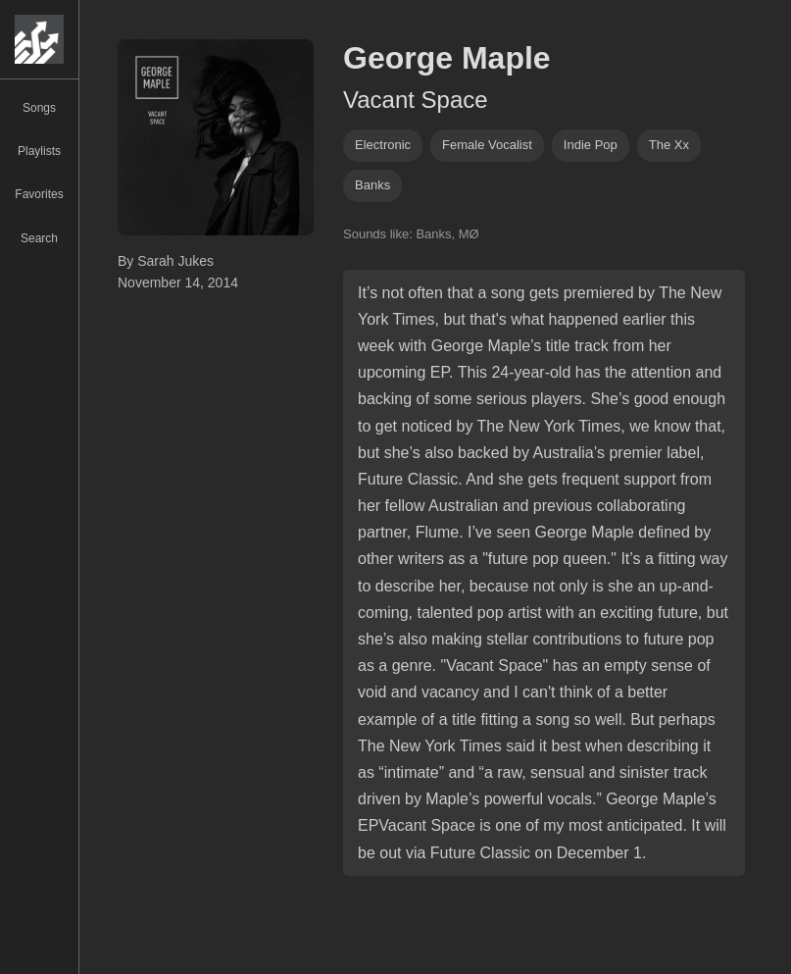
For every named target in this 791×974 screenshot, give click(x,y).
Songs (39, 108)
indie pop (591, 144)
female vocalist (487, 144)
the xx (669, 144)
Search (39, 238)
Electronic (383, 144)
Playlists (39, 151)
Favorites (39, 194)
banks (372, 185)
